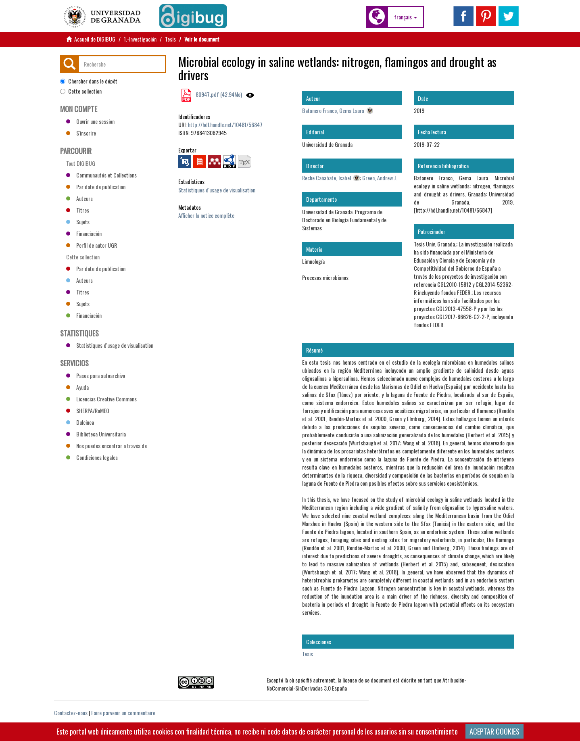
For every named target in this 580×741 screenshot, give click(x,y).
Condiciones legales (92, 457)
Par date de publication (95, 186)
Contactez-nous (71, 712)
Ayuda (77, 387)
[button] (405, 17)
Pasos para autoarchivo (95, 375)
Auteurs (79, 198)
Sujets (78, 221)
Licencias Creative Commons (101, 399)
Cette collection (81, 91)
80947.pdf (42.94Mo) (218, 94)
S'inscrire (81, 133)
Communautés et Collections (101, 175)
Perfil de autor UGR (91, 245)
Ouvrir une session (90, 121)
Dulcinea (80, 422)
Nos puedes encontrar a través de (106, 445)
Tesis (170, 39)
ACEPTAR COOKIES (494, 731)
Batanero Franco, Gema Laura (333, 110)
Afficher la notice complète (206, 215)
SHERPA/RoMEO (87, 410)
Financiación (84, 233)
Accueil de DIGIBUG (94, 39)
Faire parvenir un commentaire (123, 712)
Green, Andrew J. (379, 177)
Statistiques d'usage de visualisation (216, 190)
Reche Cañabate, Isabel (326, 177)
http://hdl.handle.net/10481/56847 (225, 124)
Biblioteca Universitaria (96, 434)
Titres (77, 210)
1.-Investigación (140, 39)
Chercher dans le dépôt (88, 81)
